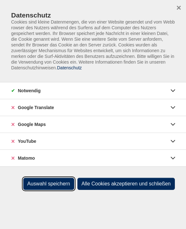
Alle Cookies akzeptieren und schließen (126, 183)
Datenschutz (69, 67)
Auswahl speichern (48, 183)
